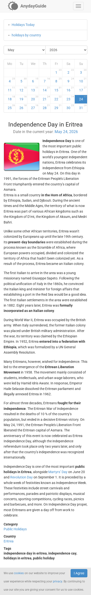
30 (70, 107)
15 (58, 89)
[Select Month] (25, 50)
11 (11, 89)
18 (11, 98)
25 (11, 107)
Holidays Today (23, 25)
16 (70, 89)
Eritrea (9, 541)
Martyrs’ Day (57, 472)
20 (34, 98)
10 (83, 80)
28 (46, 107)
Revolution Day (21, 477)
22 (58, 98)
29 (58, 107)
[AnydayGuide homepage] (27, 6)
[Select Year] (66, 50)
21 (46, 98)
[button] (78, 6)
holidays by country (26, 35)
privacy (57, 581)
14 (46, 89)
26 (23, 107)
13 (34, 89)
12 (23, 89)
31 (83, 107)
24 (83, 98)
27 (34, 107)
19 (23, 98)
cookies (19, 573)
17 (83, 89)
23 (70, 98)
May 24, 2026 (66, 131)
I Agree (79, 573)
